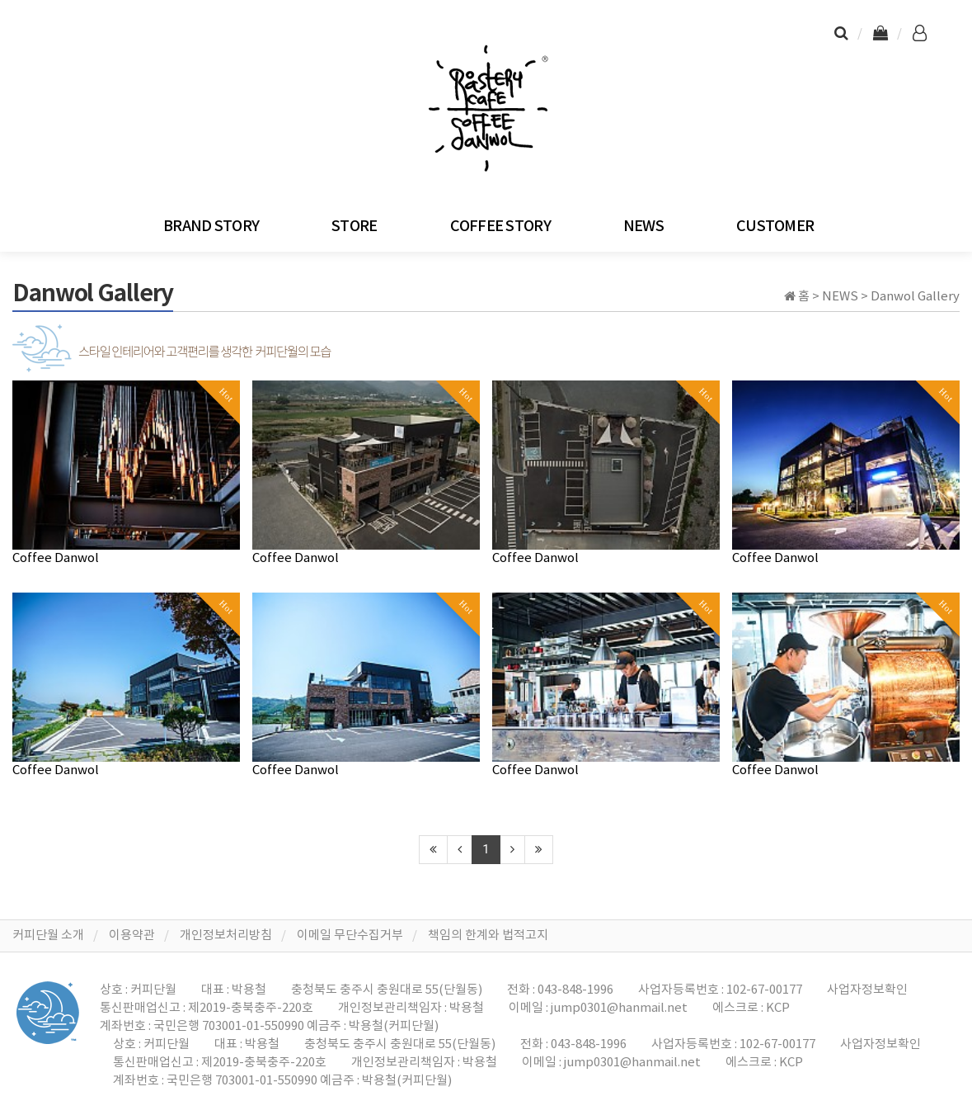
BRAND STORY (211, 226)
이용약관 (132, 935)
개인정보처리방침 (226, 935)
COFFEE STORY (500, 226)
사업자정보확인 (867, 990)
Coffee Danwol (55, 558)
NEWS (643, 226)
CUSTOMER (775, 226)
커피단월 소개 (48, 935)
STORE (354, 226)
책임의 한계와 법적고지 (488, 935)
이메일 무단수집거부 (350, 935)
